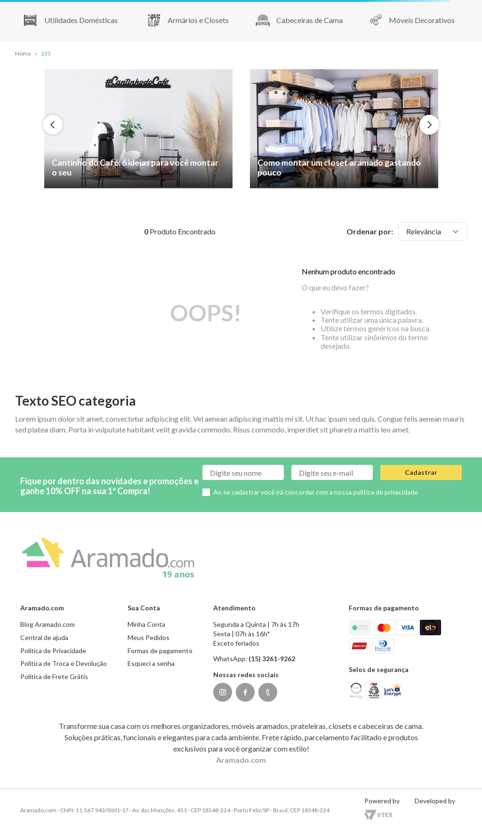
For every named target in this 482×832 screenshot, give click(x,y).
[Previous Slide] (53, 125)
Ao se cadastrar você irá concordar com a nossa (315, 492)
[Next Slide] (429, 125)
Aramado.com (241, 759)
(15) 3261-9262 (272, 659)
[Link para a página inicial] (23, 54)
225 (46, 53)
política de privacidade (385, 492)
